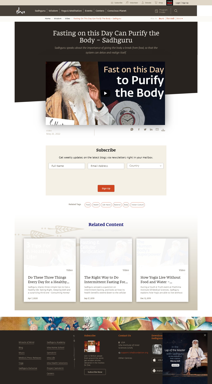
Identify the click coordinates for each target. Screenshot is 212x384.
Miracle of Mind (26, 342)
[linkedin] (151, 130)
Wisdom (53, 10)
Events (88, 10)
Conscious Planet (116, 10)
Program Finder (163, 11)
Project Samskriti (55, 368)
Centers (100, 10)
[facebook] (139, 130)
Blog (21, 348)
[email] (157, 130)
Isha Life (51, 358)
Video (67, 19)
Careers (50, 373)
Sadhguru (40, 10)
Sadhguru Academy (56, 342)
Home (48, 19)
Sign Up (185, 3)
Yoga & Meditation (71, 10)
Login (178, 3)
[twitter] (145, 130)
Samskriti (51, 353)
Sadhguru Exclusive (28, 368)
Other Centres (125, 358)
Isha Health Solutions (57, 363)
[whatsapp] (132, 130)
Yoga (21, 363)
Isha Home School (55, 348)
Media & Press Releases (30, 358)
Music (22, 353)
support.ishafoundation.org (134, 353)
